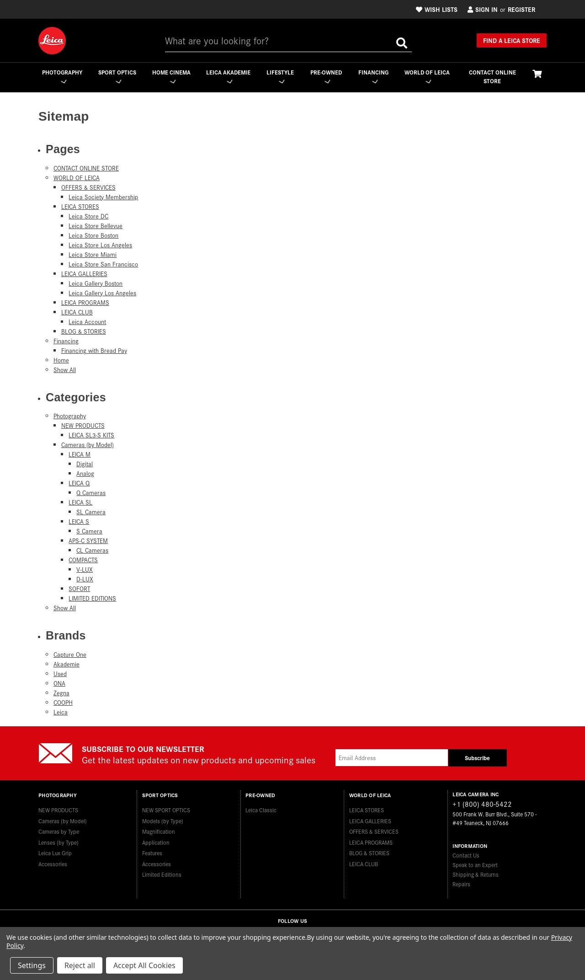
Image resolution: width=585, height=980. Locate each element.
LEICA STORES (80, 206)
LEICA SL (80, 502)
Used (60, 673)
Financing (373, 76)
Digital (84, 464)
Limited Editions (161, 873)
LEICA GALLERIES (84, 273)
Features (152, 851)
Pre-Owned (326, 76)
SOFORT (79, 589)
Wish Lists (436, 9)
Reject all (79, 965)
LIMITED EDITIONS (92, 598)
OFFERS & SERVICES (88, 187)
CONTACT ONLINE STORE (492, 76)
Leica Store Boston (93, 235)
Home (61, 360)
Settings (32, 965)
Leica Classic (261, 808)
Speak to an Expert (475, 864)
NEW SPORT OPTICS (166, 808)
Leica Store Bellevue (95, 225)
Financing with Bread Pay (94, 350)
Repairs (461, 884)
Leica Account (87, 321)
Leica (60, 712)
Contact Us (465, 855)
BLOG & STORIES (83, 331)
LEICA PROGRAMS (85, 302)
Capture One (69, 654)
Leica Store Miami (93, 254)
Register (521, 9)
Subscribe (477, 757)
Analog (85, 473)
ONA (59, 683)
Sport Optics (117, 76)
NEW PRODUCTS (83, 425)
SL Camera (91, 512)
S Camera (89, 531)
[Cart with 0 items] (537, 73)
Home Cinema (171, 76)
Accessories (52, 862)
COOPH (63, 702)
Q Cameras (91, 493)
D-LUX (84, 579)
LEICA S (79, 521)
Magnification (158, 830)
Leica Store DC (88, 216)
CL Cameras (92, 550)
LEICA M (79, 454)
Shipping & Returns (475, 874)
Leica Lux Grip (55, 851)
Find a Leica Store (511, 40)
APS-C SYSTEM (88, 541)
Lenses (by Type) (58, 841)
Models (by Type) (162, 819)
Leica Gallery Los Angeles (102, 292)
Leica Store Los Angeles (100, 244)
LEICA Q (79, 483)
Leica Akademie (228, 76)
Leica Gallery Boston (95, 283)
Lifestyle (280, 76)
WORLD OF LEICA (427, 76)
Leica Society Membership (103, 196)
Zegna (61, 692)
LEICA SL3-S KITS (91, 435)
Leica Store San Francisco (103, 264)
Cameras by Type (58, 830)
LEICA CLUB (77, 312)
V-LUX (84, 569)
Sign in (483, 9)
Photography (62, 76)
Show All (64, 369)
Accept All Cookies (144, 965)
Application (156, 841)
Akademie (66, 664)
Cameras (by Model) (87, 445)
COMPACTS (83, 560)
